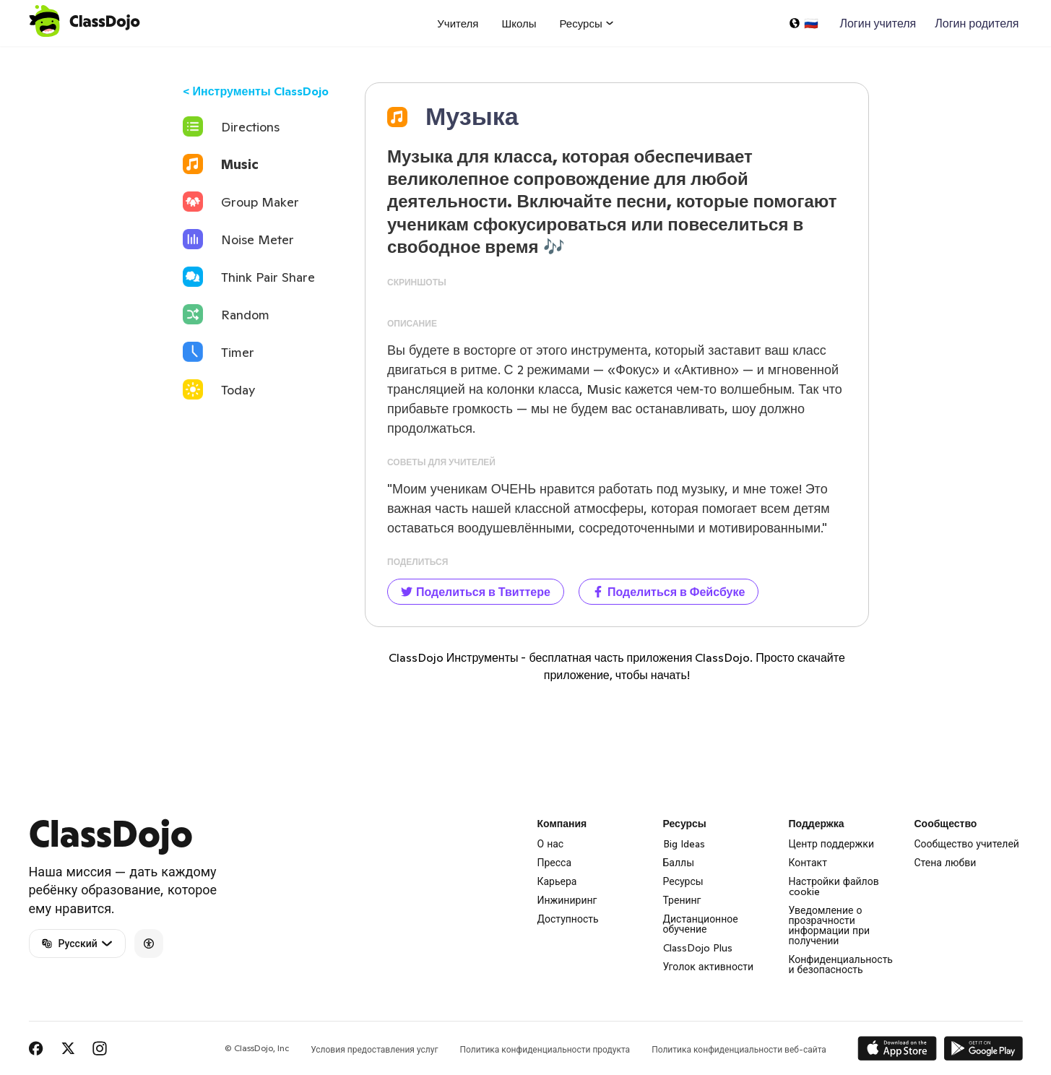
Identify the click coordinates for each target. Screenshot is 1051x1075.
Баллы (679, 862)
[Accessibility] (148, 943)
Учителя (457, 23)
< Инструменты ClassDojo (256, 91)
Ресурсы (683, 881)
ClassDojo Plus (697, 947)
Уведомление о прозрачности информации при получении (829, 925)
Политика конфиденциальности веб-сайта (739, 1049)
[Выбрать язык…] (803, 23)
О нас (550, 843)
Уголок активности (708, 966)
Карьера (557, 881)
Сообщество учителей (966, 843)
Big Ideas (684, 843)
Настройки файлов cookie (834, 886)
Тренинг (682, 900)
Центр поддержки (832, 843)
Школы (518, 23)
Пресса (554, 862)
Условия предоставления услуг (374, 1049)
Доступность (568, 918)
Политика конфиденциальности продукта (544, 1049)
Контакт (808, 862)
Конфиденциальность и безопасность (841, 964)
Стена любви (945, 862)
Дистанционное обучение (700, 924)
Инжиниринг (567, 900)
